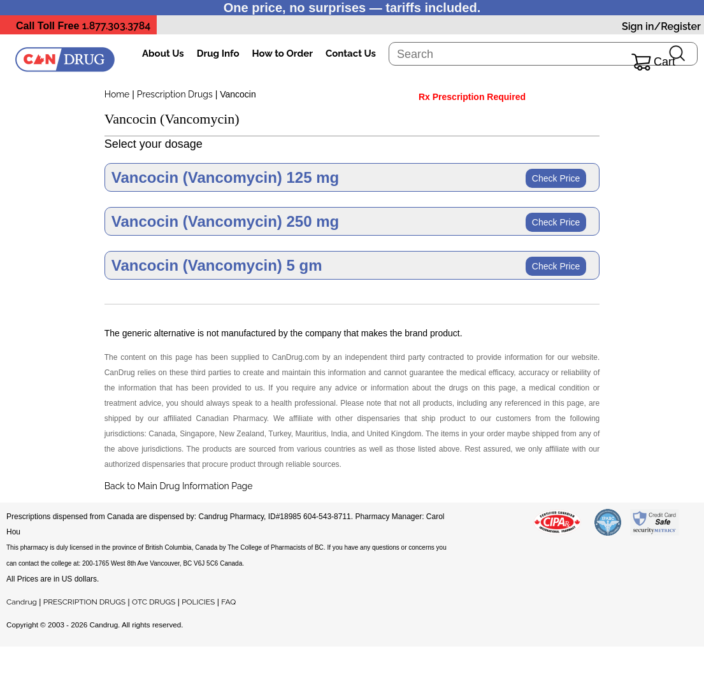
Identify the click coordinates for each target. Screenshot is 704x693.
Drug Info (218, 53)
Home (117, 94)
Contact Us (351, 53)
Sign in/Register (661, 26)
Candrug (21, 601)
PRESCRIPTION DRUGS (84, 601)
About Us (163, 53)
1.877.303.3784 (116, 26)
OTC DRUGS (153, 601)
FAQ (228, 601)
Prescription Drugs (175, 94)
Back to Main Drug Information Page (178, 486)
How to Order (282, 53)
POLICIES (198, 601)
